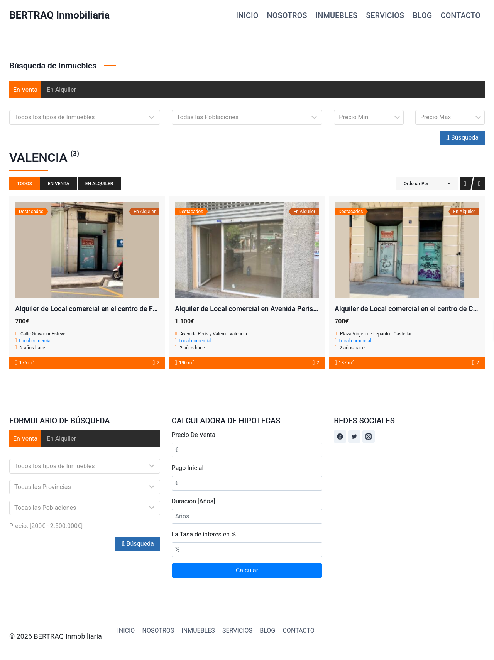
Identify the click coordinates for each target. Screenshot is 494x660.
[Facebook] (340, 436)
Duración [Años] (193, 501)
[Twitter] (354, 436)
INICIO (247, 15)
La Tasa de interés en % (204, 534)
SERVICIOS (385, 15)
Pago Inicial (188, 468)
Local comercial (35, 341)
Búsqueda (462, 137)
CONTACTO (460, 15)
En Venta (25, 89)
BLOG (422, 15)
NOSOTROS (287, 15)
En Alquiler (61, 89)
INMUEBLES (337, 15)
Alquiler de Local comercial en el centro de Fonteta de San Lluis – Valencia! (132, 309)
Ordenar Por (416, 183)
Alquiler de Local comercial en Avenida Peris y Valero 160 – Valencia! (282, 309)
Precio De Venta (193, 434)
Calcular (247, 570)
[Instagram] (368, 436)
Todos (24, 183)
